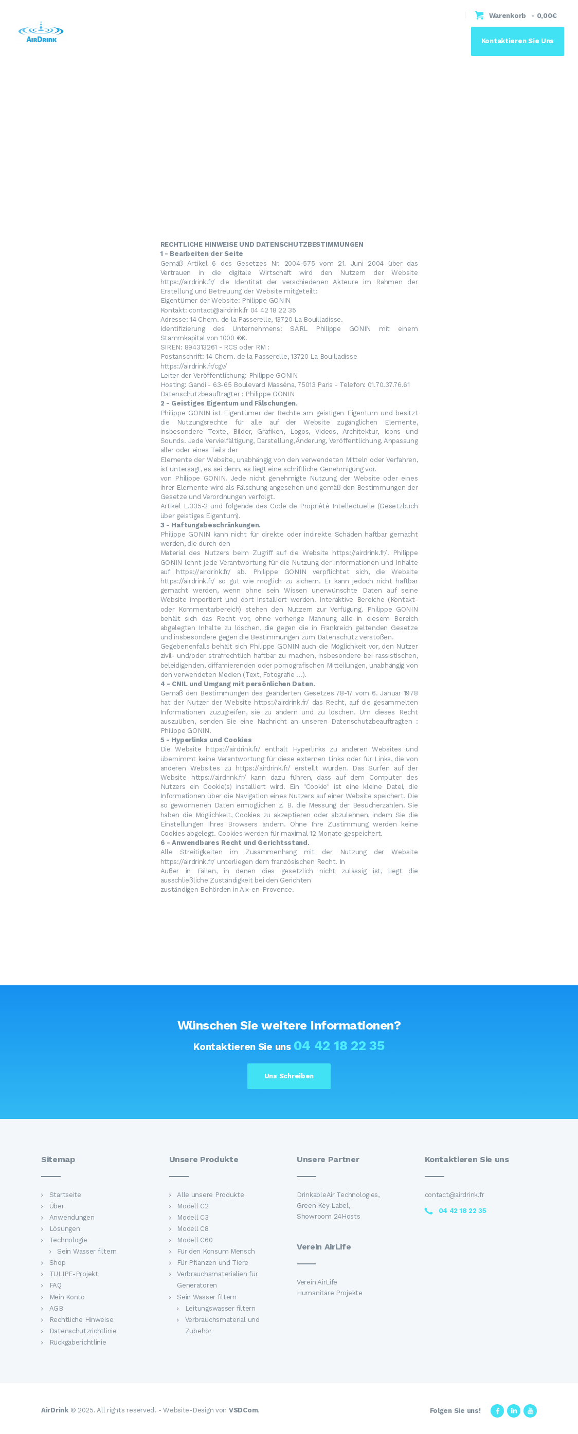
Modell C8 (193, 1229)
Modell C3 (193, 1217)
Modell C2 (193, 1206)
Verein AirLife (317, 1282)
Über (56, 1206)
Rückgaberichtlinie (77, 1342)
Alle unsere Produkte (210, 1195)
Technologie (68, 1240)
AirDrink (54, 1410)
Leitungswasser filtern (220, 1308)
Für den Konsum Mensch (216, 1251)
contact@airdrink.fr (454, 1195)
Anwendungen (72, 1217)
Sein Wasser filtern (87, 1251)
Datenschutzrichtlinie (83, 1331)
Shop (57, 1262)
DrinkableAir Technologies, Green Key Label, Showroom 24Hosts (338, 1205)
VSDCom (243, 1410)
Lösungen (64, 1229)
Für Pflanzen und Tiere (212, 1262)
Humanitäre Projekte (330, 1293)
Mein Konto (67, 1297)
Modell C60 (194, 1240)
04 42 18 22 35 (339, 1045)
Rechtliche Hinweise (81, 1319)
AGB (56, 1308)
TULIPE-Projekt (73, 1274)
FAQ (55, 1285)
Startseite (65, 1195)
